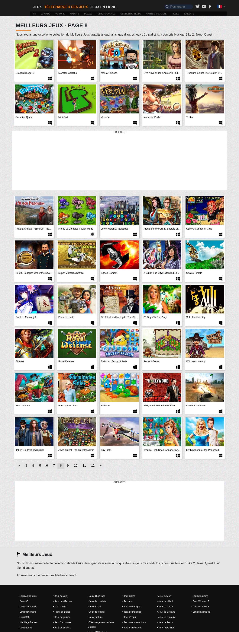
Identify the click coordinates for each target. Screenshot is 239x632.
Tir (34, 14)
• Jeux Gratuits (95, 617)
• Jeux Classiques (62, 622)
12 (93, 465)
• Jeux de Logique (131, 606)
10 (75, 465)
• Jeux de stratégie (166, 617)
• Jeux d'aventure (27, 612)
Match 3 (74, 14)
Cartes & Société (156, 14)
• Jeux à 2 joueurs (28, 596)
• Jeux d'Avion (164, 596)
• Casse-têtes (60, 606)
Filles (175, 14)
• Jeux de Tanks (165, 622)
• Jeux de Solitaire (166, 612)
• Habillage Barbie (28, 622)
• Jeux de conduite (97, 601)
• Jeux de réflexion (62, 601)
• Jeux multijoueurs (131, 627)
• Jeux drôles (128, 596)
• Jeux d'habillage (96, 596)
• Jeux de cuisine (61, 627)
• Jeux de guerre (200, 596)
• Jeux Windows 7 (200, 601)
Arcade (45, 14)
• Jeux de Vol (94, 606)
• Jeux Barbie (25, 627)
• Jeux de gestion (61, 617)
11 (84, 465)
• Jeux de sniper (165, 606)
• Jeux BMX (24, 617)
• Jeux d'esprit (129, 617)
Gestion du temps (131, 14)
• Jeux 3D (23, 601)
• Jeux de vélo (60, 596)
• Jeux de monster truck (134, 622)
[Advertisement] (119, 160)
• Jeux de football (96, 612)
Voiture (60, 14)
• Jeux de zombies (201, 612)
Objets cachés (106, 14)
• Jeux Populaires (165, 627)
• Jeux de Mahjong (131, 612)
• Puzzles (127, 601)
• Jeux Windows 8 (200, 606)
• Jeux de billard (165, 601)
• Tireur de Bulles (61, 612)
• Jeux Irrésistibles (28, 606)
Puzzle (88, 14)
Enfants (189, 14)
